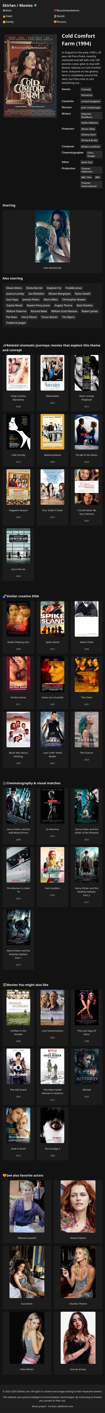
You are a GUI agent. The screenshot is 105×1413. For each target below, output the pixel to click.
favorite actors (31, 1175)
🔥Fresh (7, 16)
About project (39, 1406)
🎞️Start (7, 10)
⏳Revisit (59, 16)
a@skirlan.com (65, 1406)
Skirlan (9, 5)
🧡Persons (60, 22)
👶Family (8, 22)
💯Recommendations (67, 10)
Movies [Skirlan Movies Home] (28, 5)
